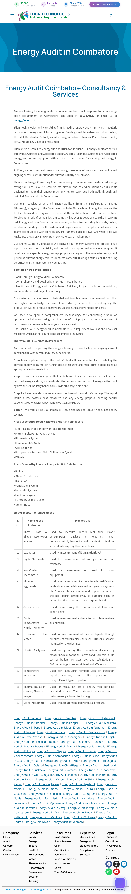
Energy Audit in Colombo (67, 822)
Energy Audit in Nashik (82, 751)
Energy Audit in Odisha (28, 765)
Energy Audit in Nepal (78, 812)
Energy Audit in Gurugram (79, 794)
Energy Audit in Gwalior (91, 746)
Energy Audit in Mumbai (60, 718)
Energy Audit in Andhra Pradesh (86, 803)
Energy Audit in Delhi (27, 718)
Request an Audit (104, 4)
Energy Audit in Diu (45, 812)
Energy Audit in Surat (85, 756)
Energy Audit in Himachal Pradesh (36, 742)
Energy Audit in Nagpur (51, 751)
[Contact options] (120, 883)
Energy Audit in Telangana (99, 761)
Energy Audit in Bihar (64, 775)
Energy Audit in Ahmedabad (52, 756)
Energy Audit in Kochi (67, 761)
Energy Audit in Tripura (77, 789)
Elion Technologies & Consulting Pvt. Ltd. (29, 889)
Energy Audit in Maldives (46, 817)
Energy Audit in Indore (51, 732)
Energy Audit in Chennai (29, 723)
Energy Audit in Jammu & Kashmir (83, 742)
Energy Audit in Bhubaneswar (97, 770)
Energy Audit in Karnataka (78, 798)
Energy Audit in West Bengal (32, 775)
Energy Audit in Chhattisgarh (62, 765)
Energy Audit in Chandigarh (64, 737)
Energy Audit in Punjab (100, 737)
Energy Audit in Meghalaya (42, 784)
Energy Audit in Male (37, 822)
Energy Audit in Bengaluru (65, 723)
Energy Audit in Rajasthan (89, 727)
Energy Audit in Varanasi (62, 770)
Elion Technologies (50, 14)
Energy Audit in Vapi (81, 808)
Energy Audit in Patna (93, 775)
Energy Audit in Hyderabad (97, 718)
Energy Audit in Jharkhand (99, 765)
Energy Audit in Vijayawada (47, 803)
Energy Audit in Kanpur (50, 779)
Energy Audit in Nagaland (78, 784)
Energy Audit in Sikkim (81, 779)
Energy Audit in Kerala (38, 761)
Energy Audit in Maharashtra (87, 732)
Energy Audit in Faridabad (45, 794)
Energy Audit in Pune (27, 727)
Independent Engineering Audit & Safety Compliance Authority (90, 889)
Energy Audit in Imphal (43, 789)
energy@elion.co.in (25, 120)
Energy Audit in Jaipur (57, 727)
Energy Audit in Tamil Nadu (41, 798)
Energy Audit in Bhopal (61, 746)
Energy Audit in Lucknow (29, 770)
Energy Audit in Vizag (52, 808)
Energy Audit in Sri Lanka (80, 817)
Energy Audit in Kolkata (101, 723)
